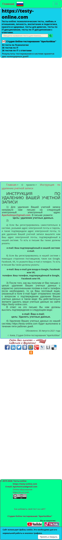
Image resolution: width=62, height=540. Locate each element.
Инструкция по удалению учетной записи (31, 186)
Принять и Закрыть (48, 537)
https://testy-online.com (18, 14)
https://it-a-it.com (21, 492)
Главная (8, 4)
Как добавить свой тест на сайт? (30, 509)
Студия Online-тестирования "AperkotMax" (29, 516)
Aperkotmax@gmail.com (16, 215)
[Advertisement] (31, 89)
